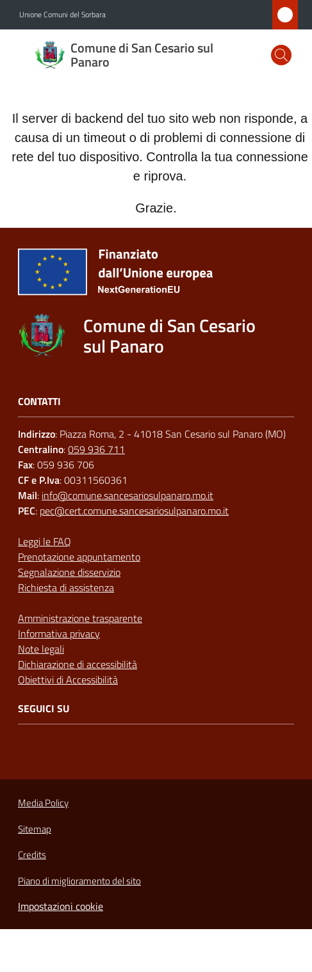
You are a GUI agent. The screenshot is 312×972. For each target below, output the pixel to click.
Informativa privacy (59, 633)
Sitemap (34, 829)
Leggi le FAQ (44, 541)
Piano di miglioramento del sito (79, 880)
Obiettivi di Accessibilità (68, 679)
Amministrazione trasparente (80, 618)
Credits (32, 855)
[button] (281, 55)
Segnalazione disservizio (69, 572)
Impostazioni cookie (60, 906)
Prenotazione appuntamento (79, 556)
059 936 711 (96, 449)
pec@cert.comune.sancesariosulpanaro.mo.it (134, 510)
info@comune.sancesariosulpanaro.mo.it (127, 495)
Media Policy (43, 802)
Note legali (41, 649)
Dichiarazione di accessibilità (77, 664)
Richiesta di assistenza (66, 587)
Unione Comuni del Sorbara (62, 14)
